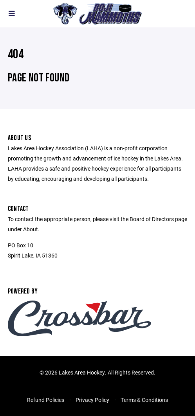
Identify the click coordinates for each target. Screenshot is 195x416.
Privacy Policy (92, 399)
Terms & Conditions (144, 399)
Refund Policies (45, 399)
